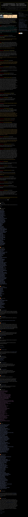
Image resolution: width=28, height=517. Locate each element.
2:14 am (1, 354)
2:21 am (1, 383)
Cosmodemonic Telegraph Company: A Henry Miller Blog (14, 4)
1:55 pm (1, 321)
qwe (1, 423)
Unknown (2, 286)
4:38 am (1, 336)
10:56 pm (1, 308)
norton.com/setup (2, 320)
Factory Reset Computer (3, 335)
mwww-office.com (3, 349)
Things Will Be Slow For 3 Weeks (23, 26)
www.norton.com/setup (12, 320)
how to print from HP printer (10, 502)
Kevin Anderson (3, 498)
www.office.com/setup (14, 351)
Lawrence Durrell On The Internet (23, 29)
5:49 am (1, 510)
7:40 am (1, 367)
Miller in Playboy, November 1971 (23, 25)
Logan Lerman (2, 331)
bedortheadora (2, 454)
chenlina (2, 247)
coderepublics (2, 356)
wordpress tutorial (2, 358)
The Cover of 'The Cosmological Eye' (23, 30)
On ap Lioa (2, 203)
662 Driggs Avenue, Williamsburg (23, 24)
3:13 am (1, 296)
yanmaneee (2, 298)
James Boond (2, 316)
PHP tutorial (1, 359)
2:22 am (1, 489)
